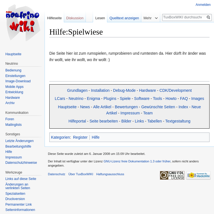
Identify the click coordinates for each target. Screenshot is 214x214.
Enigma (93, 98)
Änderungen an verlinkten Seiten (17, 186)
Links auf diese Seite (20, 179)
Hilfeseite (54, 18)
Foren (9, 119)
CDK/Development (175, 90)
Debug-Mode (124, 90)
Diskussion (75, 18)
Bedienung (13, 70)
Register (80, 137)
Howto (171, 98)
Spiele (125, 98)
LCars (60, 98)
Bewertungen (126, 107)
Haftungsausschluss (110, 174)
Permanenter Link (18, 204)
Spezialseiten (15, 194)
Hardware (147, 90)
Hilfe (95, 137)
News (85, 107)
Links (139, 121)
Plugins (110, 98)
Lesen (100, 18)
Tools (157, 98)
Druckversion (15, 199)
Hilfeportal (77, 121)
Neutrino (76, 98)
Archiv (9, 103)
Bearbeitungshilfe (18, 146)
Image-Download (18, 81)
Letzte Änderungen (19, 141)
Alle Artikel (102, 107)
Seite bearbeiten (103, 121)
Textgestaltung (177, 121)
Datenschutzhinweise (21, 163)
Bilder (126, 121)
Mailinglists (13, 125)
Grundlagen (77, 90)
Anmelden (203, 5)
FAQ (184, 98)
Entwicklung (14, 92)
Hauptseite (67, 107)
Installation (100, 90)
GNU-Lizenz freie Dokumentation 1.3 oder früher (137, 161)
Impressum (130, 113)
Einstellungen (15, 76)
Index (183, 107)
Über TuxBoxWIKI (80, 174)
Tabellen (154, 121)
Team (148, 113)
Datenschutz (56, 174)
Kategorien (60, 137)
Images (197, 98)
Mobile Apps (14, 87)
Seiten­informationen (20, 210)
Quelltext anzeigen (124, 18)
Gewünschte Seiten (158, 107)
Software (141, 98)
